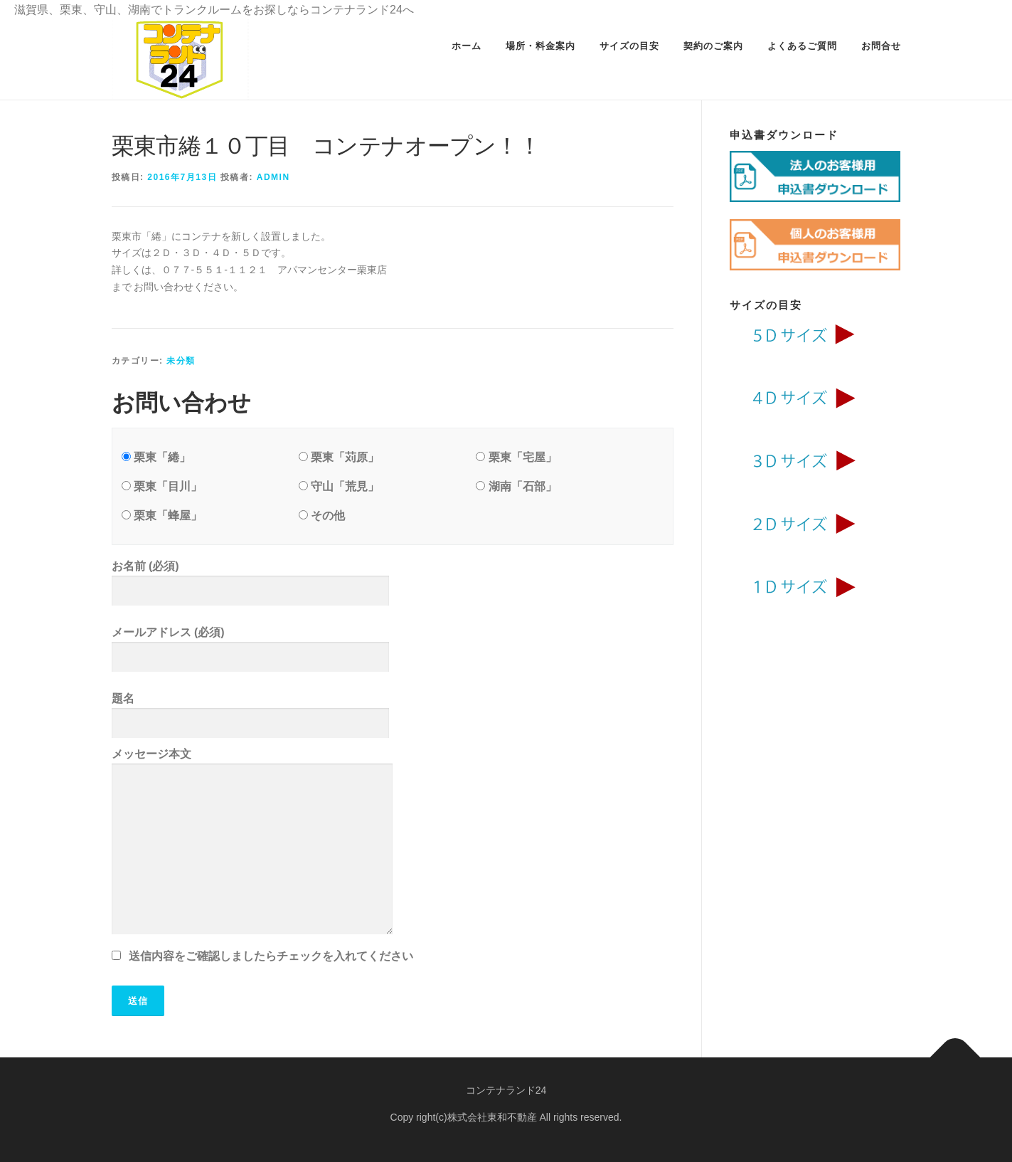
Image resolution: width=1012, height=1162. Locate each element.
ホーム (466, 46)
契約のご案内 (713, 46)
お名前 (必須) (392, 583)
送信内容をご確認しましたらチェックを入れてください (271, 956)
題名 (392, 715)
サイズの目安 (629, 46)
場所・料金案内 (540, 46)
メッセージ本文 (392, 844)
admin (273, 177)
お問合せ (881, 46)
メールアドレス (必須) (392, 649)
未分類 (181, 361)
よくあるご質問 (802, 46)
